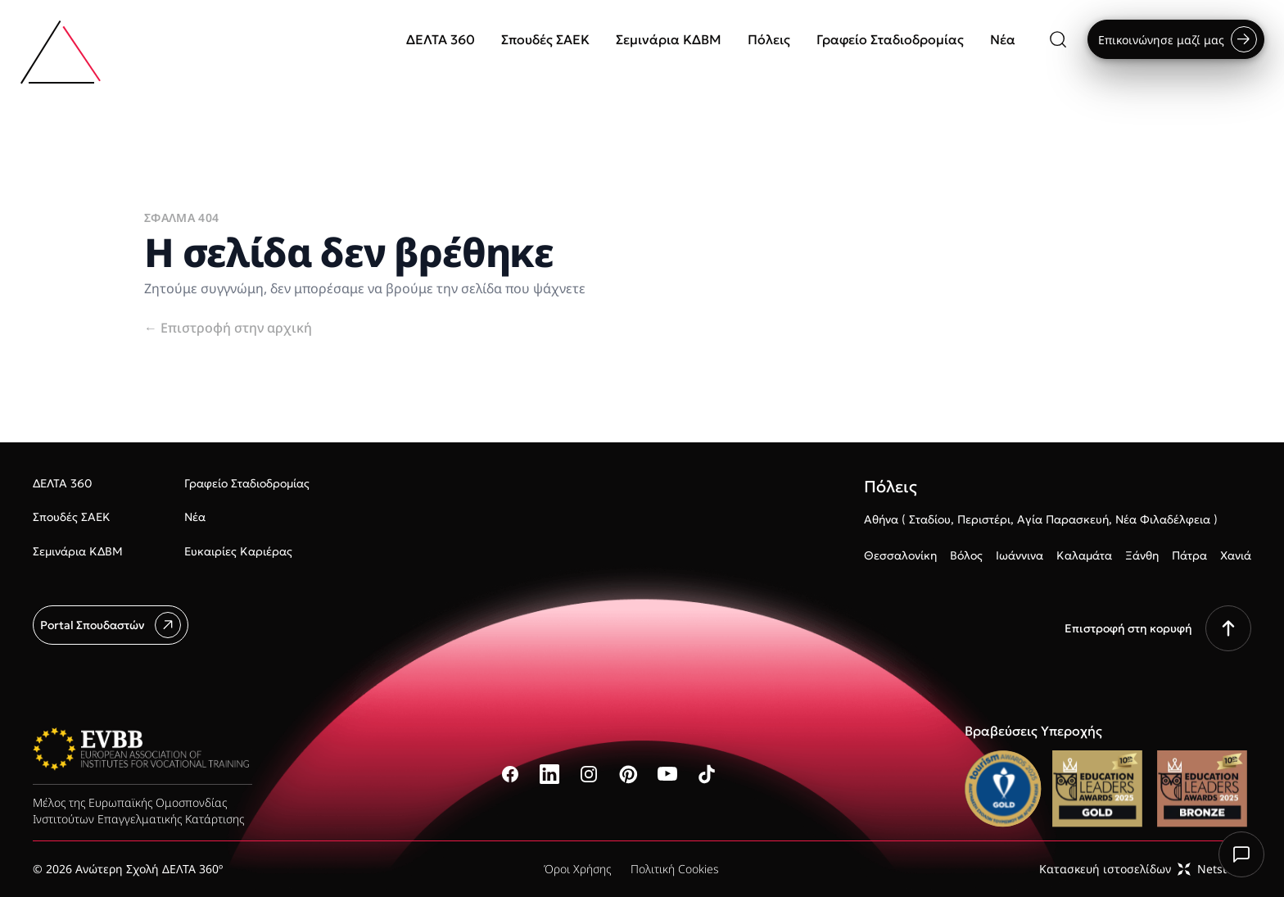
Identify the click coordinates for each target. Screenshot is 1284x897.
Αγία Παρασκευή (1063, 519)
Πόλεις (769, 39)
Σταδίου (930, 519)
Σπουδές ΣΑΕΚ (545, 39)
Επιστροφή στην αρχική (228, 328)
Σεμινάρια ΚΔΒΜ (668, 39)
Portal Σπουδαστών (110, 625)
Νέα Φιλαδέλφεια (1162, 519)
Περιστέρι (983, 519)
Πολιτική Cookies (675, 869)
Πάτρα (1189, 555)
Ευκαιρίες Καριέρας (238, 551)
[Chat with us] (1241, 854)
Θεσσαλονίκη (900, 555)
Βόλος (966, 555)
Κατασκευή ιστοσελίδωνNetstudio (1145, 869)
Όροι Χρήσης (577, 869)
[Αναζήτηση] (1058, 39)
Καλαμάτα (1084, 555)
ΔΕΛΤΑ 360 (440, 39)
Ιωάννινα (1019, 555)
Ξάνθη (1142, 555)
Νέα (1002, 39)
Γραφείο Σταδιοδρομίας (890, 39)
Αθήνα (881, 519)
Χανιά (1235, 555)
